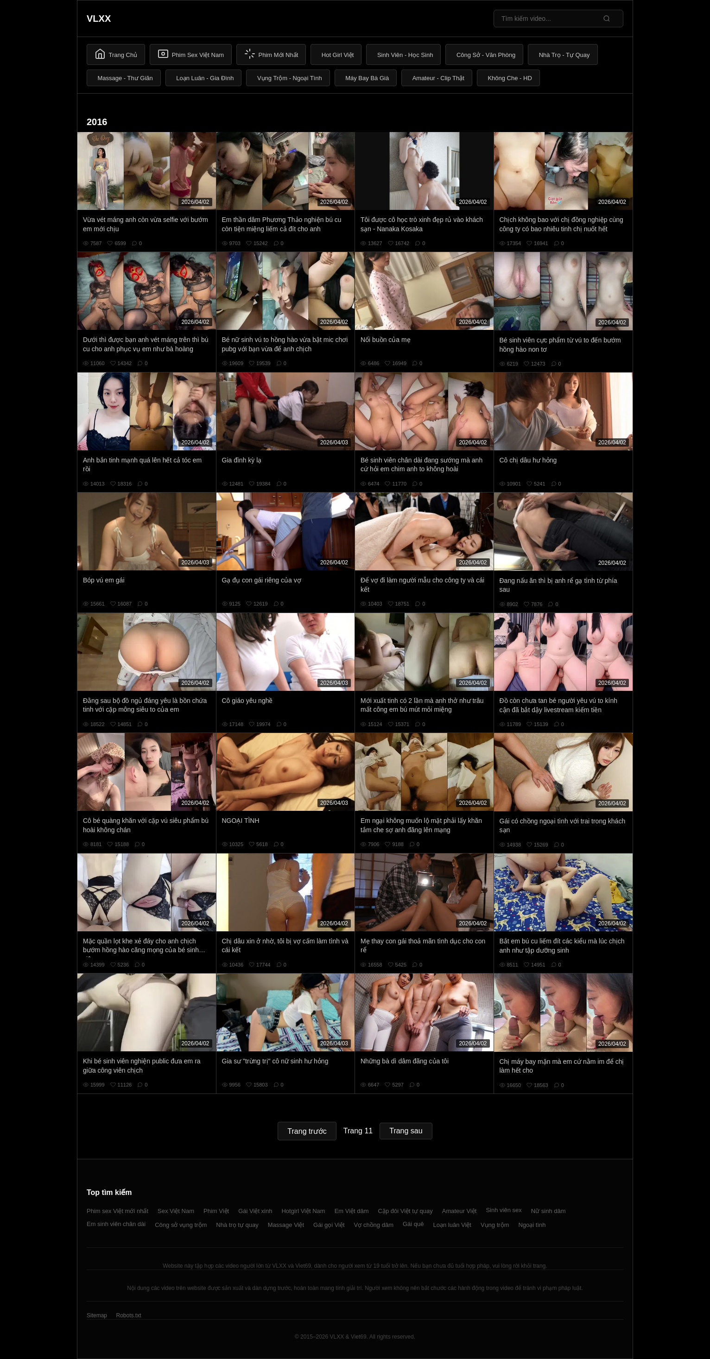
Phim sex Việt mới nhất (117, 1210)
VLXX (99, 18)
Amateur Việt (459, 1210)
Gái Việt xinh (255, 1210)
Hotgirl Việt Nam (303, 1210)
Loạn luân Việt (452, 1224)
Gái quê (413, 1223)
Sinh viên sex (503, 1210)
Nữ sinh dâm (548, 1210)
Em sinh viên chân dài (116, 1223)
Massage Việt (286, 1224)
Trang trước (306, 1131)
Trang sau (405, 1131)
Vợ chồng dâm (373, 1224)
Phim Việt (216, 1210)
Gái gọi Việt (329, 1224)
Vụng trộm (495, 1224)
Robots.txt (128, 1315)
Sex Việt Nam (176, 1210)
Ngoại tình (531, 1224)
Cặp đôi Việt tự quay (405, 1210)
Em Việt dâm (352, 1210)
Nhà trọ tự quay (237, 1224)
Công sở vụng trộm (181, 1224)
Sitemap (97, 1315)
